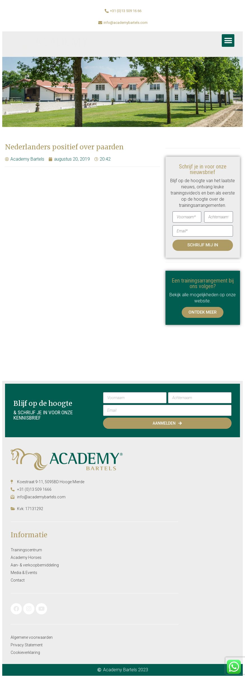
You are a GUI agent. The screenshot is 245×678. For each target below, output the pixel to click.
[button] (228, 40)
